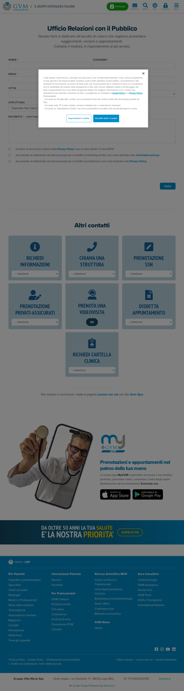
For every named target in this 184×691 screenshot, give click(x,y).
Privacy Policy (135, 93)
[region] (93, 98)
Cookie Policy (118, 93)
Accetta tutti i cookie (106, 118)
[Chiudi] (143, 73)
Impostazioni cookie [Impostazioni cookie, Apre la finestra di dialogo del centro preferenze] (78, 118)
